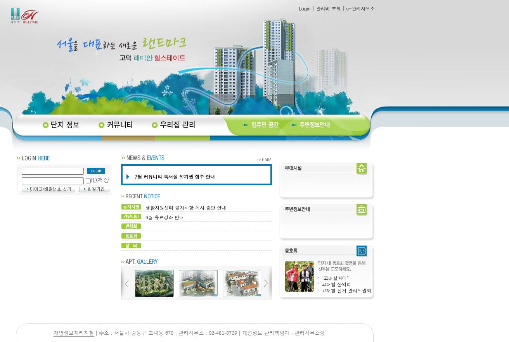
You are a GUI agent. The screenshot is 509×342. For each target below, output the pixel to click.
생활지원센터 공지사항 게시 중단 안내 (185, 207)
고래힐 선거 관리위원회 (346, 290)
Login (304, 8)
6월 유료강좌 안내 (164, 217)
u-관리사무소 (360, 8)
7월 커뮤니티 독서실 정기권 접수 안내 (175, 176)
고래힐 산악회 (336, 284)
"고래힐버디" (335, 278)
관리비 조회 (328, 8)
